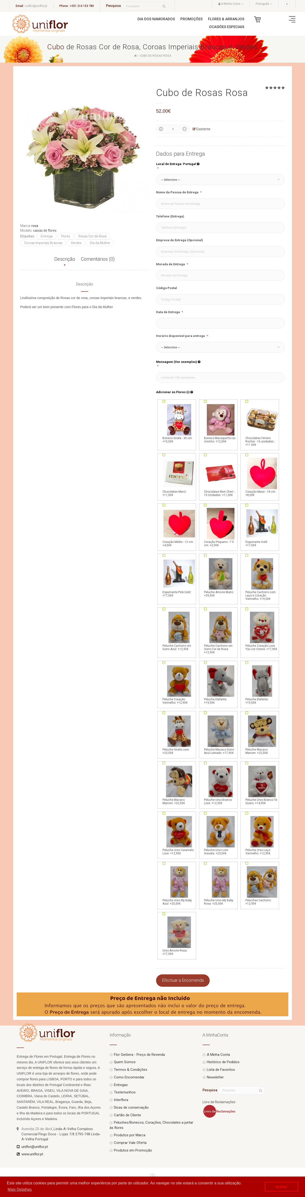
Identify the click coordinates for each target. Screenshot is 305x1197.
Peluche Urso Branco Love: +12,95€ (220, 785)
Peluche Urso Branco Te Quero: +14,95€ (262, 785)
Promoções (191, 19)
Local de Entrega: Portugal (177, 164)
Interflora (121, 1100)
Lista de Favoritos (221, 1069)
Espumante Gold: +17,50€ (262, 527)
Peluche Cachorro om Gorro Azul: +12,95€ (179, 631)
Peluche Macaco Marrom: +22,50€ (262, 735)
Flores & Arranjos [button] (226, 19)
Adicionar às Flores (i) (174, 392)
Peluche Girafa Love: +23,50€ (179, 735)
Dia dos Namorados (156, 19)
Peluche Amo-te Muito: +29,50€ (220, 577)
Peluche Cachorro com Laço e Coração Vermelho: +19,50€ (262, 579)
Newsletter (215, 1077)
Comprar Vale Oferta (130, 1143)
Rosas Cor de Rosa (92, 236)
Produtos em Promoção (133, 1150)
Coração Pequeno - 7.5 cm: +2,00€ (220, 527)
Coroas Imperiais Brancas (43, 243)
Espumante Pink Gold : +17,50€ (179, 577)
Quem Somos (125, 1062)
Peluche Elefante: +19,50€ (220, 684)
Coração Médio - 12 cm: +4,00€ (179, 527)
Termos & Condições (130, 1069)
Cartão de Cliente (127, 1115)
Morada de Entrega (171, 264)
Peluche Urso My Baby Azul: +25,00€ (179, 885)
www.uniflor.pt (32, 1154)
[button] (220, 179)
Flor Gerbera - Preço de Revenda (139, 1054)
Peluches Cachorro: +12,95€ (262, 885)
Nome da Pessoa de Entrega (177, 192)
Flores (65, 236)
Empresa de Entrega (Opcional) (179, 240)
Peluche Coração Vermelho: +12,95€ (179, 684)
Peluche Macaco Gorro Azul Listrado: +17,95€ (220, 735)
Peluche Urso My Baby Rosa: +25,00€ (220, 885)
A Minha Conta (218, 1054)
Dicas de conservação (131, 1107)
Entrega (47, 236)
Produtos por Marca (129, 1135)
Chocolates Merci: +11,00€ (179, 477)
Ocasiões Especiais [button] (226, 27)
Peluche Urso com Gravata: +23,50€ (220, 835)
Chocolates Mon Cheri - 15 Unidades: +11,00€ (220, 477)
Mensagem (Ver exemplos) (178, 362)
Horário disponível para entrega (181, 336)
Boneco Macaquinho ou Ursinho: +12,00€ (220, 423)
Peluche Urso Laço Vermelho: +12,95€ (262, 835)
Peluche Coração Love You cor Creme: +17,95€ (262, 631)
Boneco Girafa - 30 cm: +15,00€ (179, 423)
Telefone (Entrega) (170, 216)
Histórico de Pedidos (223, 1062)
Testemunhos (125, 1092)
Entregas (121, 1085)
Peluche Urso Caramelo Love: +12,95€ (179, 835)
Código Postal (166, 288)
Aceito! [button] (281, 1187)
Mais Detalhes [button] (20, 1189)
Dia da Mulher (100, 243)
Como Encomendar (129, 1077)
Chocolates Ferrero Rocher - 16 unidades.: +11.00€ (262, 424)
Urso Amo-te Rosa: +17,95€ (179, 936)
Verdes (76, 243)
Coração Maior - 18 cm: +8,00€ (262, 477)
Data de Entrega (168, 312)
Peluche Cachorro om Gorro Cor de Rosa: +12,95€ (220, 632)
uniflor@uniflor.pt (36, 6)
